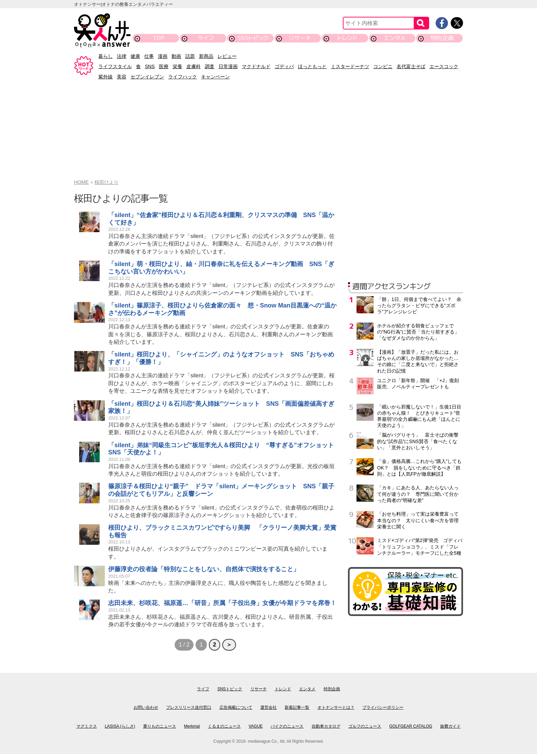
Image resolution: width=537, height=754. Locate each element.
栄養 (177, 66)
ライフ (206, 38)
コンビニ (382, 66)
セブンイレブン (147, 76)
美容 (121, 76)
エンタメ (394, 38)
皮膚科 (193, 66)
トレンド (347, 38)
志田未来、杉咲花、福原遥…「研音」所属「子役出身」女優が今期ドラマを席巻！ (222, 603)
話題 (190, 56)
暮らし (105, 56)
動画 (176, 56)
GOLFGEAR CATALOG (411, 726)
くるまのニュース (224, 726)
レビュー (227, 56)
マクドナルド (256, 66)
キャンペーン (215, 76)
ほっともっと (312, 66)
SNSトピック (252, 38)
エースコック (443, 66)
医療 (163, 66)
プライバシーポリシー (382, 707)
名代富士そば (411, 66)
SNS (150, 66)
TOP (158, 38)
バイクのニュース (287, 726)
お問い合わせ (146, 707)
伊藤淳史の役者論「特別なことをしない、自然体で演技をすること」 (203, 569)
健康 (135, 56)
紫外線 (105, 76)
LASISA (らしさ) (120, 726)
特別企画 (442, 38)
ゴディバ (284, 66)
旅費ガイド (450, 726)
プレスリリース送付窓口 (188, 707)
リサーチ (300, 38)
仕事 (149, 56)
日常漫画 (228, 66)
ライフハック (182, 76)
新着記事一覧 (297, 707)
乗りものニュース (159, 726)
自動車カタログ (326, 726)
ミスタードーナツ (350, 66)
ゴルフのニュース (364, 726)
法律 (121, 56)
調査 (209, 66)
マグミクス (86, 726)
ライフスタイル (115, 66)
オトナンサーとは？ (335, 707)
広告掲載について (236, 707)
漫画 (162, 56)
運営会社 (268, 707)
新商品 (206, 56)
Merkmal (192, 726)
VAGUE (256, 726)
